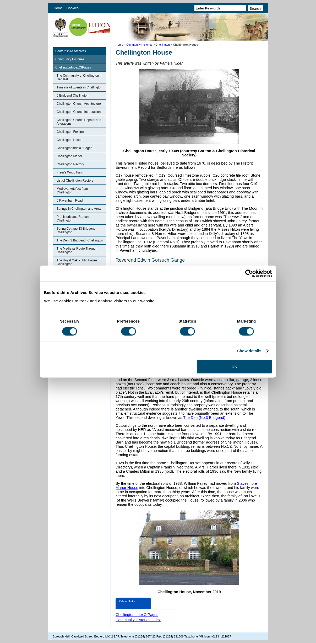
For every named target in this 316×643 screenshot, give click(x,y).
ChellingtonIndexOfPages (73, 67)
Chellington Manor (69, 156)
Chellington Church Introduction (79, 112)
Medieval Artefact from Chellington (72, 190)
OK (234, 366)
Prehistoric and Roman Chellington (73, 218)
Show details (249, 351)
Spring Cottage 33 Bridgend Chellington (76, 230)
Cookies (73, 8)
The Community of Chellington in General (79, 77)
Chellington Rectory (70, 164)
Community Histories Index (138, 620)
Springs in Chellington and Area (79, 208)
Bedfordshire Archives (70, 51)
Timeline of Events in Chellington (79, 87)
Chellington (163, 44)
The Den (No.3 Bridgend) (204, 417)
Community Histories (139, 44)
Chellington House (69, 140)
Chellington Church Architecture (79, 104)
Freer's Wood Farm (70, 172)
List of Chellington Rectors (75, 180)
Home (58, 8)
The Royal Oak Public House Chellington (77, 262)
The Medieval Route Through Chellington (77, 250)
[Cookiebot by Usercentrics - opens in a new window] (249, 273)
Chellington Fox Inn (70, 132)
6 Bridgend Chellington (72, 95)
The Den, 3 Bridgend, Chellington (80, 240)
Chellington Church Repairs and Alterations (79, 121)
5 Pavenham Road (70, 200)
